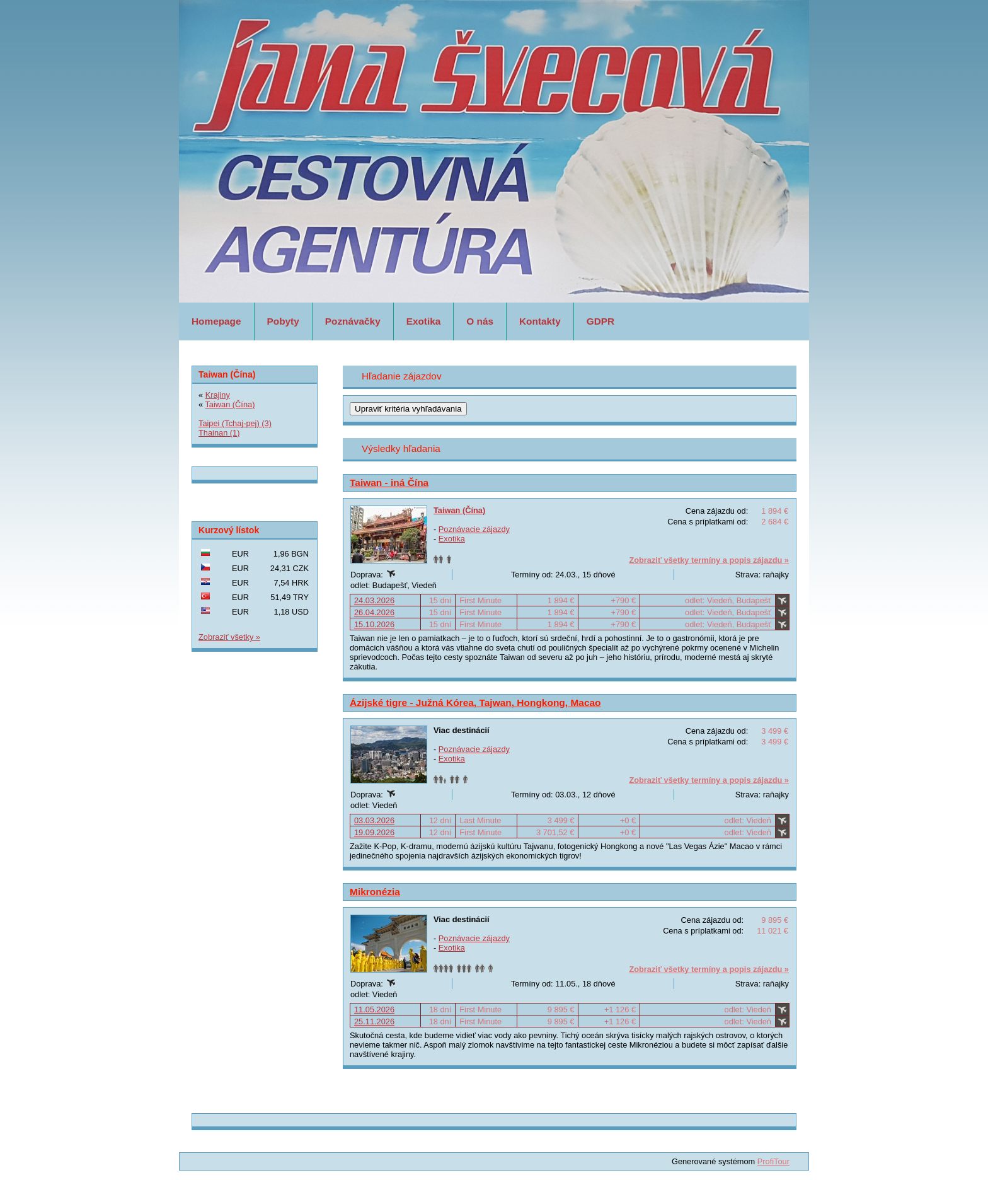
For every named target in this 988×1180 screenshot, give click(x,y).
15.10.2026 (374, 624)
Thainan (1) (218, 432)
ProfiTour (773, 1161)
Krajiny (217, 395)
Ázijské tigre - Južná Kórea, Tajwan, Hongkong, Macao (475, 702)
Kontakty (540, 321)
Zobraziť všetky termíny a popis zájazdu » (709, 560)
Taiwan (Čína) (459, 510)
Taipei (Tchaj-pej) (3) (235, 423)
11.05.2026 (374, 1009)
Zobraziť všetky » (229, 637)
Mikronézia (375, 891)
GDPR (600, 321)
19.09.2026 (374, 832)
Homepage (216, 321)
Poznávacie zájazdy (474, 529)
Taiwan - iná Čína (389, 482)
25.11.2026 (374, 1021)
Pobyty (283, 321)
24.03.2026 (374, 600)
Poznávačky (353, 321)
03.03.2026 (374, 820)
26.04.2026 (374, 612)
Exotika (423, 321)
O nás (479, 321)
